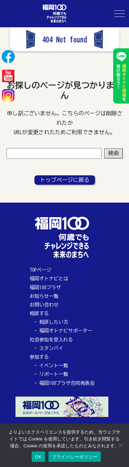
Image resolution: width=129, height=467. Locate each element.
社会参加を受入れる (51, 339)
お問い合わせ (44, 304)
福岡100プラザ (45, 287)
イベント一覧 (53, 365)
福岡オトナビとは (49, 278)
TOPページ (40, 269)
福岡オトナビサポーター (65, 330)
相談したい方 (53, 322)
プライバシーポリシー (75, 456)
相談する (39, 313)
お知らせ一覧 (44, 296)
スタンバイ (51, 348)
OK (38, 456)
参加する (39, 356)
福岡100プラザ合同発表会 (67, 383)
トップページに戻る (64, 180)
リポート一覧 (53, 374)
